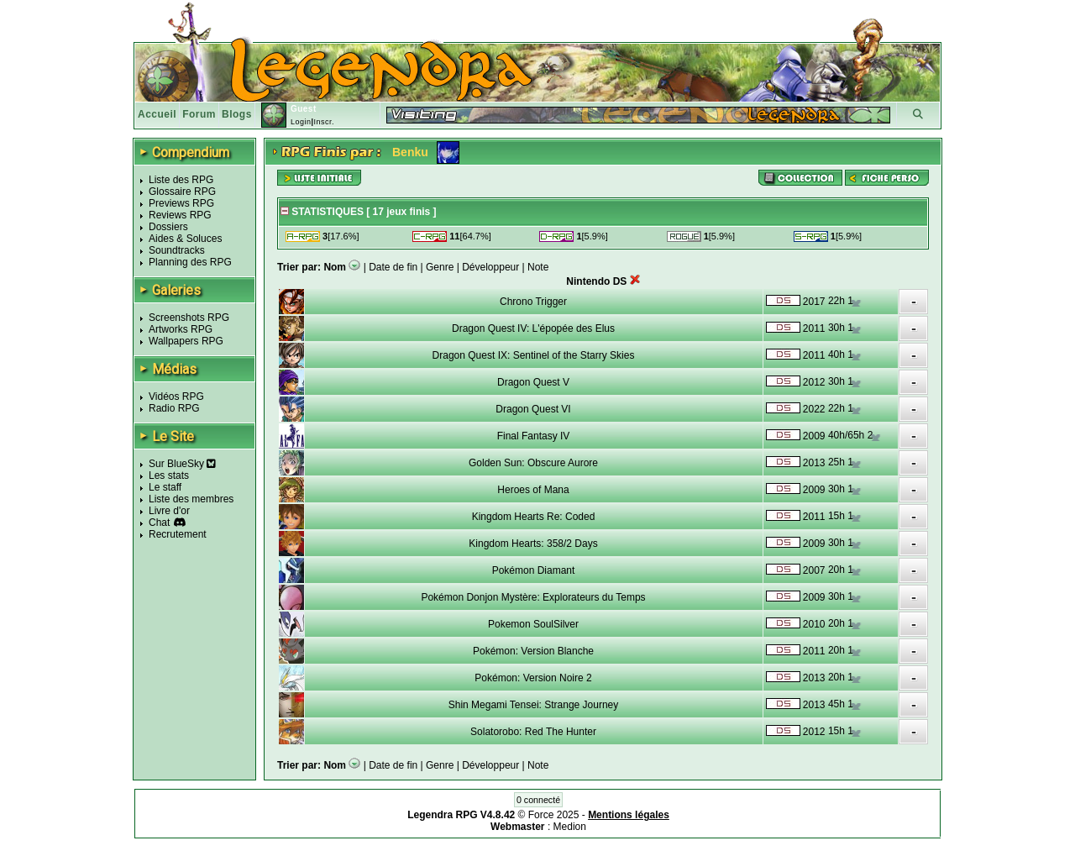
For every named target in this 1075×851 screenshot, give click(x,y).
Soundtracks (177, 250)
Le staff (165, 487)
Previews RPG (181, 203)
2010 (814, 624)
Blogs (237, 114)
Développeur (490, 267)
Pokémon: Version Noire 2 (533, 678)
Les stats (169, 475)
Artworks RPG (180, 329)
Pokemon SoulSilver (533, 624)
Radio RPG (174, 408)
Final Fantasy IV (533, 436)
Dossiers (168, 227)
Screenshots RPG (189, 317)
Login (301, 122)
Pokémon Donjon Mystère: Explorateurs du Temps (533, 597)
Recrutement (178, 534)
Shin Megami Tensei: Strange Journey (533, 705)
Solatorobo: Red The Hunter (533, 732)
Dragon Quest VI (533, 409)
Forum (199, 114)
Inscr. (323, 122)
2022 (814, 409)
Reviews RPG (180, 215)
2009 (814, 436)
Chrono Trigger (533, 301)
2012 (814, 382)
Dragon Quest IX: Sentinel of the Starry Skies (534, 355)
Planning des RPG (190, 262)
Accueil (157, 114)
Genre (440, 267)
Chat (159, 522)
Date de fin (393, 267)
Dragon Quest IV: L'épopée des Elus (533, 328)
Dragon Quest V (533, 382)
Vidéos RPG (176, 396)
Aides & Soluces (185, 238)
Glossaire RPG (182, 191)
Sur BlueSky (182, 464)
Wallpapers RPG (186, 341)
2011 (814, 328)
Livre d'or (169, 511)
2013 (814, 463)
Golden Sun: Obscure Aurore (533, 463)
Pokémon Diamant (533, 570)
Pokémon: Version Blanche (533, 651)
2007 (814, 570)
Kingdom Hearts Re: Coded (533, 517)
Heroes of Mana (533, 490)
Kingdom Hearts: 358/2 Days (533, 543)
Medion (569, 827)
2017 (814, 301)
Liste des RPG (181, 180)
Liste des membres (191, 499)
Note (537, 267)
